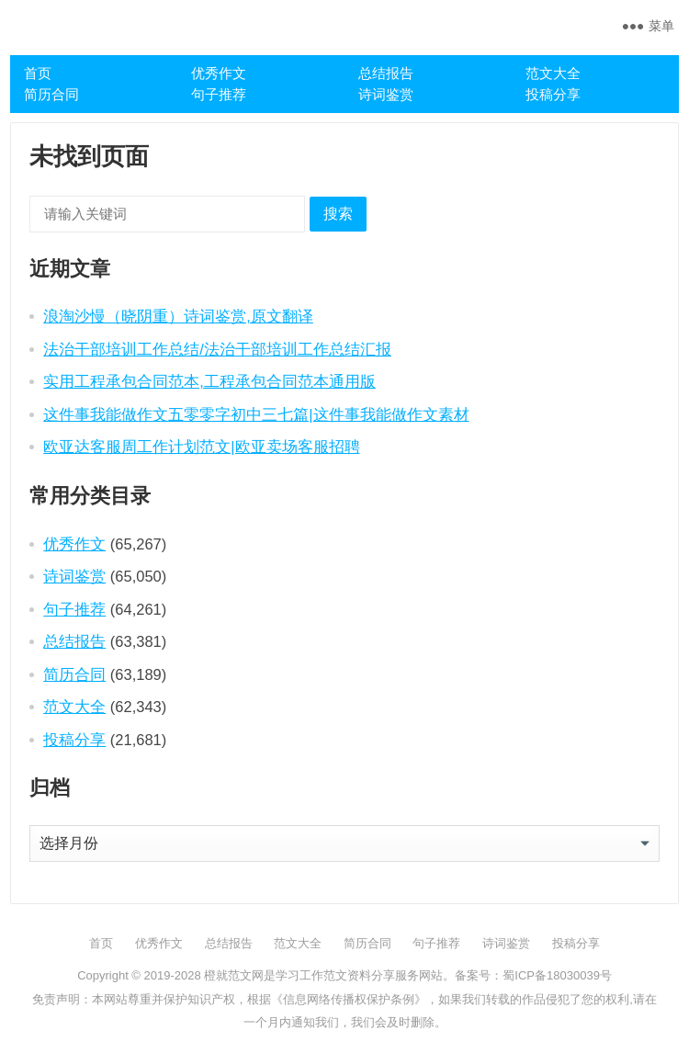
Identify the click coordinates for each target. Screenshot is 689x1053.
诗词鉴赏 (385, 94)
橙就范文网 (234, 975)
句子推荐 (218, 94)
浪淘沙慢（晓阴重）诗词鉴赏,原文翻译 (178, 316)
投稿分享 (553, 94)
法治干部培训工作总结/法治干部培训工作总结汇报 (217, 349)
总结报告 (385, 73)
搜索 (338, 213)
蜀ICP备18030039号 (557, 975)
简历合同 (51, 94)
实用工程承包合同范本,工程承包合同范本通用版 (209, 381)
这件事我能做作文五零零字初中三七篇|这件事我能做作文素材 (256, 414)
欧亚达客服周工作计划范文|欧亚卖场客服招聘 (201, 446)
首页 (37, 73)
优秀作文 (218, 73)
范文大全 (553, 73)
